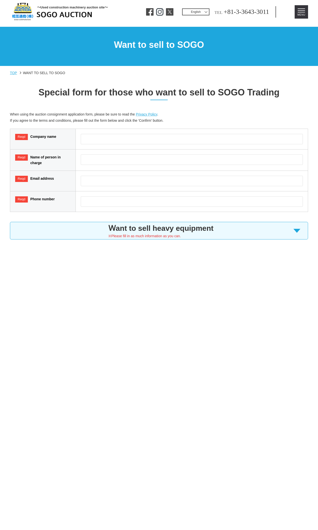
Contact (77, 479)
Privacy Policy (158, 117)
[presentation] (159, 333)
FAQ (98, 479)
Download (238, 479)
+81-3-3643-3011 (229, 12)
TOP (13, 73)
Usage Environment (130, 479)
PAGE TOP (297, 525)
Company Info (206, 479)
